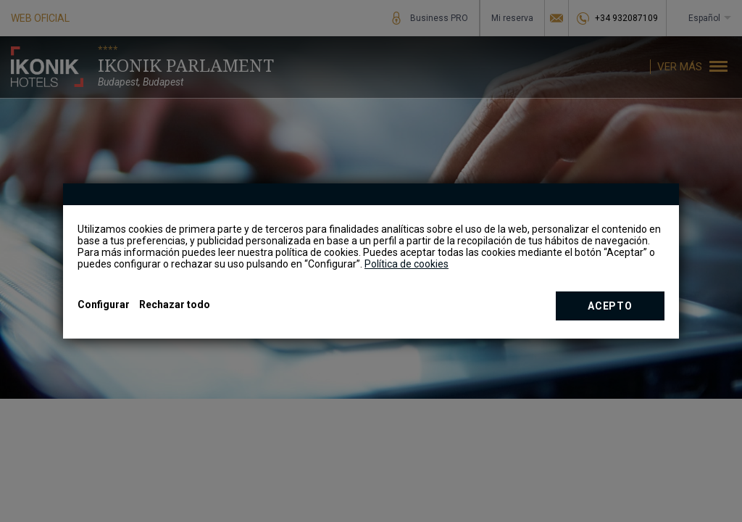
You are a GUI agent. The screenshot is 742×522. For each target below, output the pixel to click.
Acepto (610, 306)
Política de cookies (406, 264)
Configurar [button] (104, 304)
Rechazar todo (174, 304)
